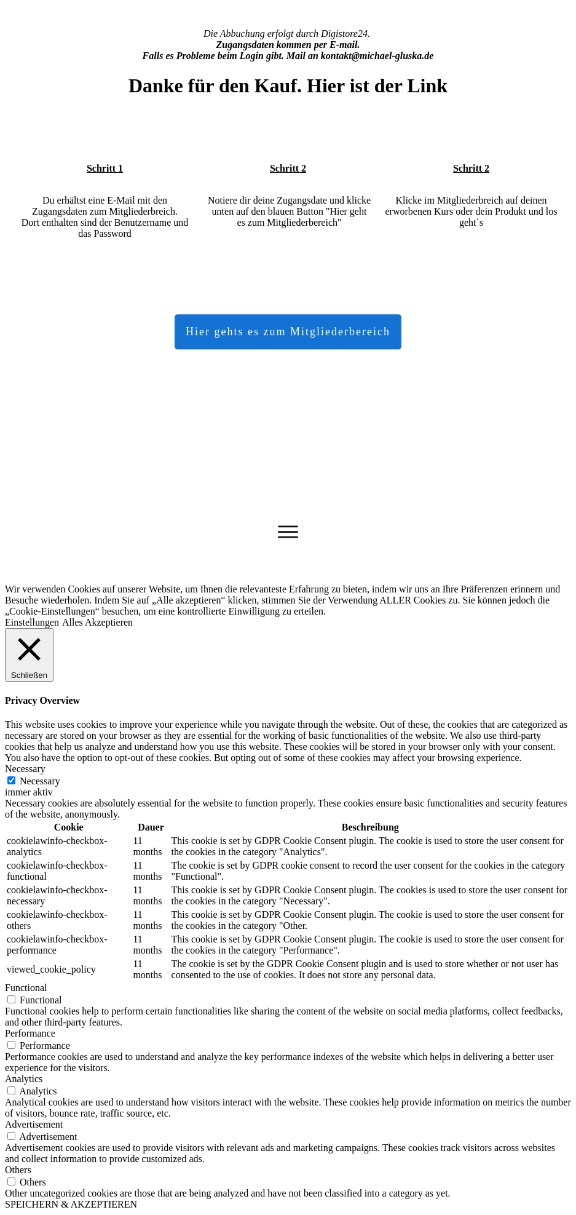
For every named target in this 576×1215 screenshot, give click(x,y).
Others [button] (18, 1170)
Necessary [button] (25, 768)
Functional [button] (26, 987)
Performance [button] (30, 1033)
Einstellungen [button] (32, 622)
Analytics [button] (23, 1079)
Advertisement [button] (34, 1124)
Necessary (40, 781)
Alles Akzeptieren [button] (97, 622)
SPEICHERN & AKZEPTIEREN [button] (71, 1204)
